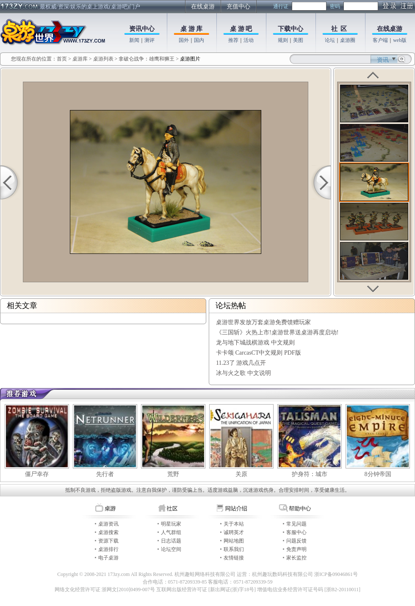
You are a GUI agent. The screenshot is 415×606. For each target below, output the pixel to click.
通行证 (280, 6)
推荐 (233, 40)
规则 (283, 40)
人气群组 (171, 532)
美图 (298, 40)
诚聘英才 (234, 532)
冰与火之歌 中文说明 (243, 373)
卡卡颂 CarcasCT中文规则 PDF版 (258, 353)
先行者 (105, 474)
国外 (184, 40)
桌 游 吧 (241, 28)
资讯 (383, 60)
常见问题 (296, 524)
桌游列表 (103, 59)
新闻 (134, 40)
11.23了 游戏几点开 (241, 363)
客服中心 (296, 532)
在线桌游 (203, 6)
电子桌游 (108, 558)
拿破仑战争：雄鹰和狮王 (146, 59)
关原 (241, 474)
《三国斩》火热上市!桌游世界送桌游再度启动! (277, 332)
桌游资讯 (108, 524)
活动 (248, 40)
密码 (335, 6)
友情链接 (234, 558)
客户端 (380, 40)
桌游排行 (108, 549)
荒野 (173, 474)
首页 (62, 59)
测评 (149, 40)
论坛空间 (171, 549)
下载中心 (290, 28)
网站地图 (234, 541)
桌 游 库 (191, 28)
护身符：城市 (309, 474)
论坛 (330, 40)
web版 (400, 40)
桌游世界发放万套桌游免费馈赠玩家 (263, 322)
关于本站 (234, 524)
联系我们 (234, 549)
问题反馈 (296, 541)
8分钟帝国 (378, 474)
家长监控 (296, 558)
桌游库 (80, 59)
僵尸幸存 (37, 474)
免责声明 (296, 549)
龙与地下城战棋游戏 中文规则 (255, 342)
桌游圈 (347, 40)
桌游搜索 (108, 532)
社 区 (339, 28)
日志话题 (171, 541)
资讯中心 (142, 28)
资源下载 (108, 541)
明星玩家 (171, 524)
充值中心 (238, 6)
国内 (199, 40)
